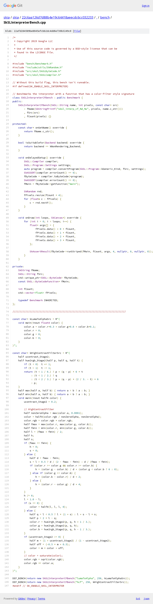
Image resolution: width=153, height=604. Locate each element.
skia (7, 17)
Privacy (31, 598)
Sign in (145, 5)
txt (138, 598)
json (146, 598)
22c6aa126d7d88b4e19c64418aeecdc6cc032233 (57, 17)
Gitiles (21, 598)
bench (105, 17)
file (77, 31)
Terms (41, 598)
